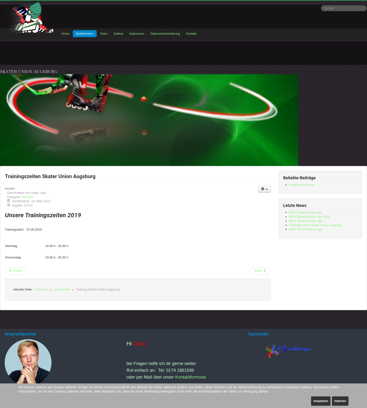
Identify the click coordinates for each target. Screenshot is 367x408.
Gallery (118, 33)
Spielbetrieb (85, 33)
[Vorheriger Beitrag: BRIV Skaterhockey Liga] (15, 270)
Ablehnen (340, 401)
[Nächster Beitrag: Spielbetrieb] (260, 270)
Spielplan (28, 197)
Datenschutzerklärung (165, 33)
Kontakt (191, 33)
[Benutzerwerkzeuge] (264, 189)
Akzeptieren (320, 401)
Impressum (136, 33)
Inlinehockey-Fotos (302, 185)
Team (103, 33)
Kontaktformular (190, 377)
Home (65, 33)
